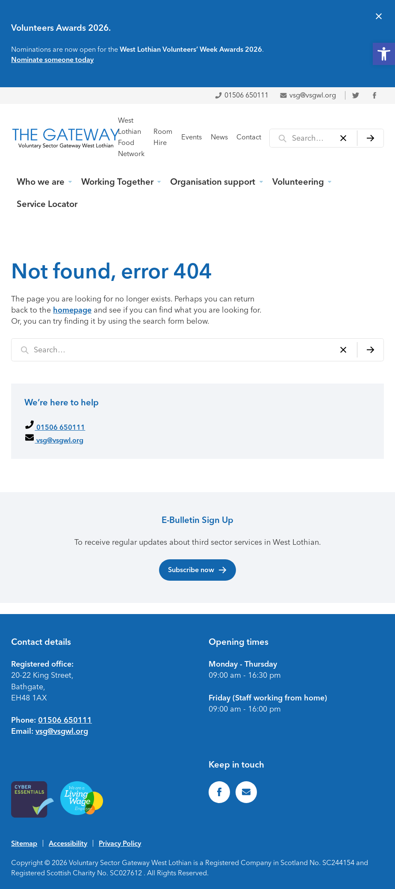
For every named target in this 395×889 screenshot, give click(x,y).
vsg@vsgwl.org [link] (308, 95)
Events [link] (191, 137)
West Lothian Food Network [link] (131, 137)
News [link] (219, 137)
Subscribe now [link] (197, 570)
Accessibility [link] (68, 843)
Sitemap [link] (24, 843)
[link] (384, 54)
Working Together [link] (117, 182)
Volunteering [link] (298, 182)
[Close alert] (379, 17)
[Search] (370, 138)
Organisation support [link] (212, 182)
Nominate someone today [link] (52, 59)
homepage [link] (72, 310)
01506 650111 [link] (241, 95)
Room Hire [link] (162, 137)
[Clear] (343, 138)
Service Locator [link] (47, 204)
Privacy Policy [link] (120, 843)
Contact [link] (248, 137)
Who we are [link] (41, 182)
